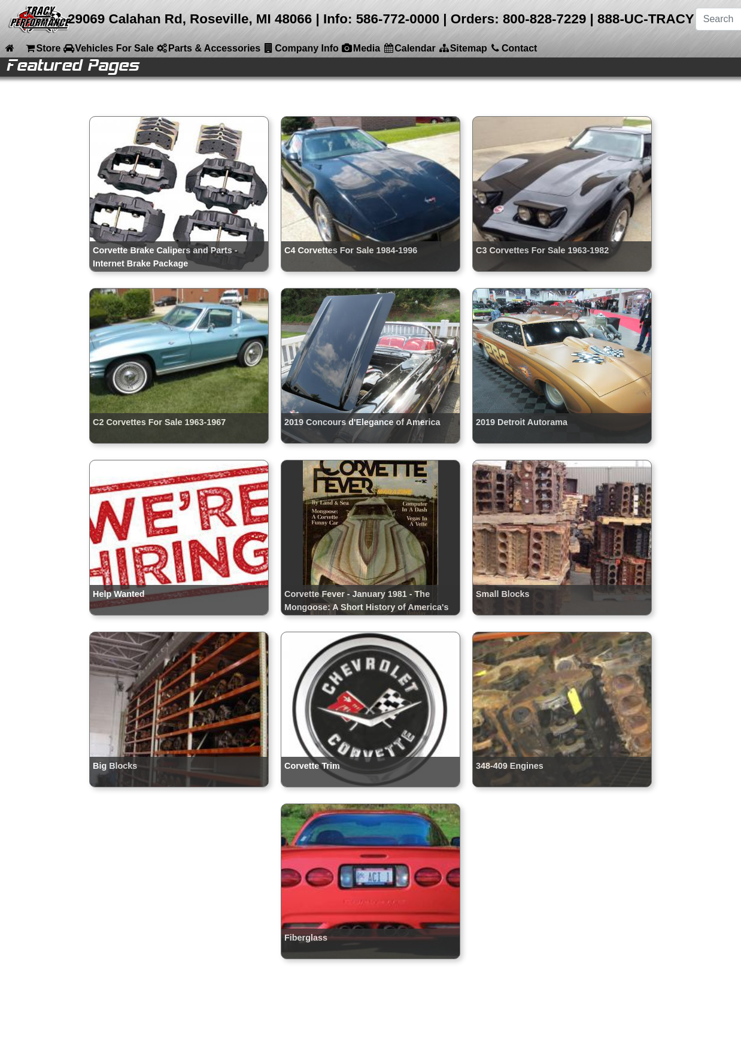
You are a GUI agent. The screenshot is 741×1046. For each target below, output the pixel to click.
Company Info (301, 47)
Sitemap (462, 47)
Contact (513, 47)
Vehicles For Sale (108, 47)
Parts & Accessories (208, 47)
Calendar (408, 47)
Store (42, 47)
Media (360, 47)
